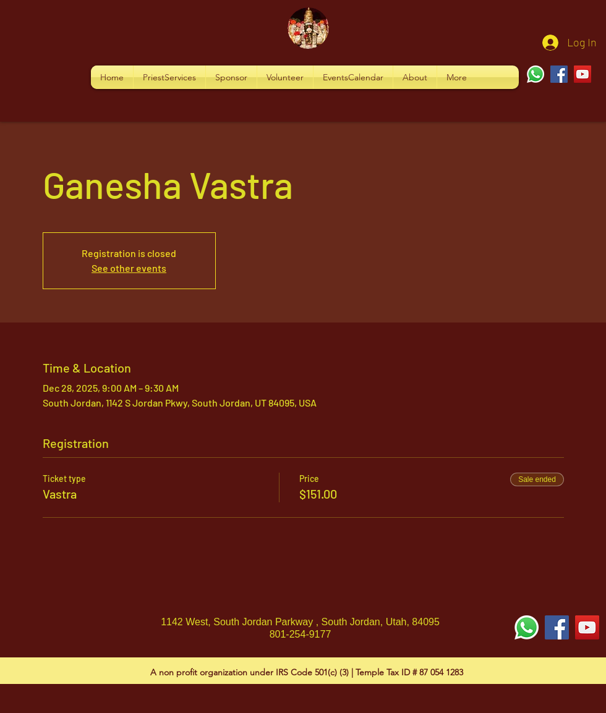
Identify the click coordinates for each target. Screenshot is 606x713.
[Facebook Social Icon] (557, 627)
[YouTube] (582, 74)
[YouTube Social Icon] (587, 627)
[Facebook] (559, 74)
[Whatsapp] (535, 74)
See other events (129, 268)
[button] (169, 77)
